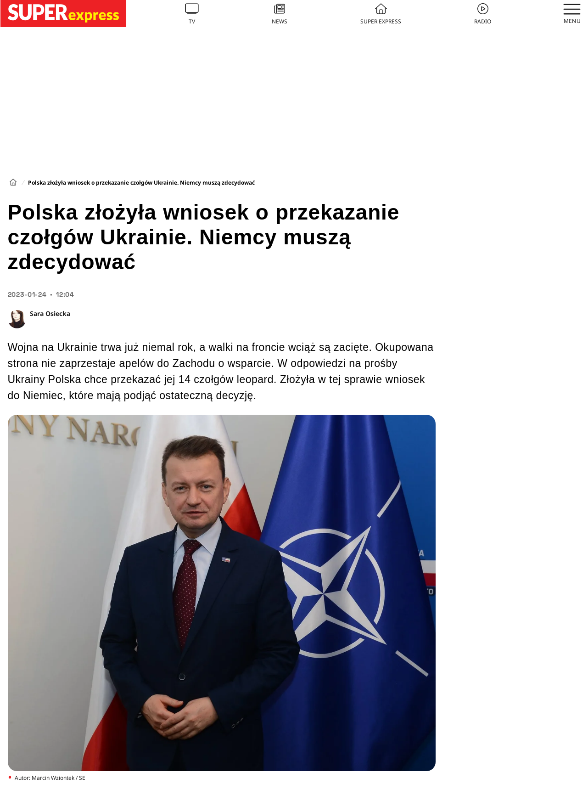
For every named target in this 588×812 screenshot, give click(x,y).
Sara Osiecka (50, 313)
